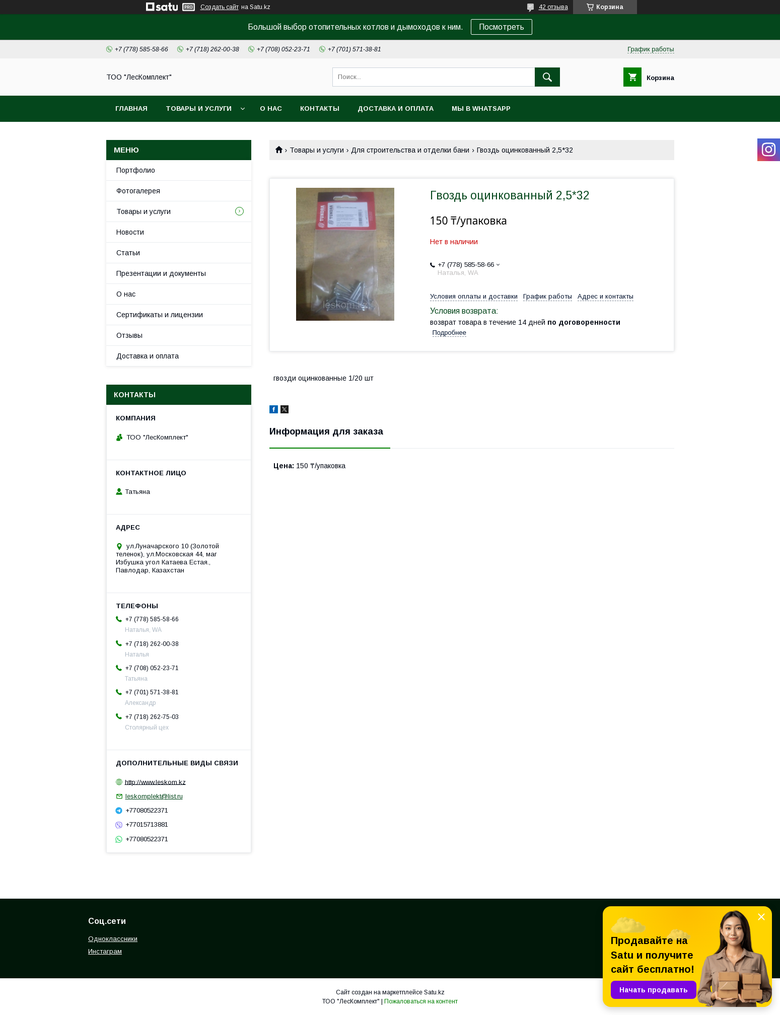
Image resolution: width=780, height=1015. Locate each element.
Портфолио (135, 170)
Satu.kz (434, 992)
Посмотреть (501, 27)
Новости (130, 232)
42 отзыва (553, 7)
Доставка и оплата (396, 108)
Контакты (319, 108)
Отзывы (129, 335)
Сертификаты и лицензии (159, 315)
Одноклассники (112, 938)
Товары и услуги (199, 108)
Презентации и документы (161, 273)
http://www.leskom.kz (155, 781)
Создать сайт (219, 7)
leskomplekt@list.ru (154, 796)
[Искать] (547, 77)
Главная (131, 108)
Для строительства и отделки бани (410, 150)
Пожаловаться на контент (421, 1001)
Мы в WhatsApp (481, 108)
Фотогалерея (138, 191)
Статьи (128, 253)
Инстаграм (105, 951)
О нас (271, 108)
